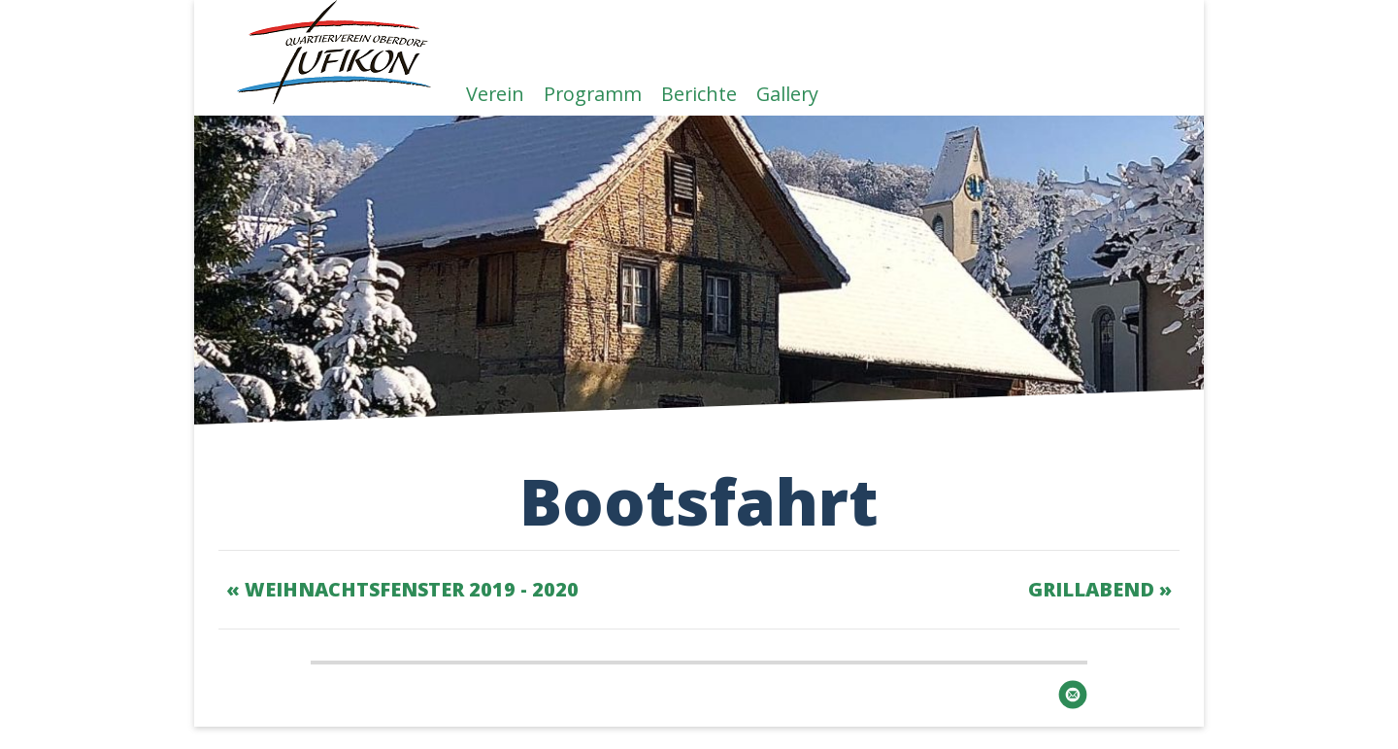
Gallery (787, 93)
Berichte (699, 93)
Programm (593, 93)
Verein (495, 93)
